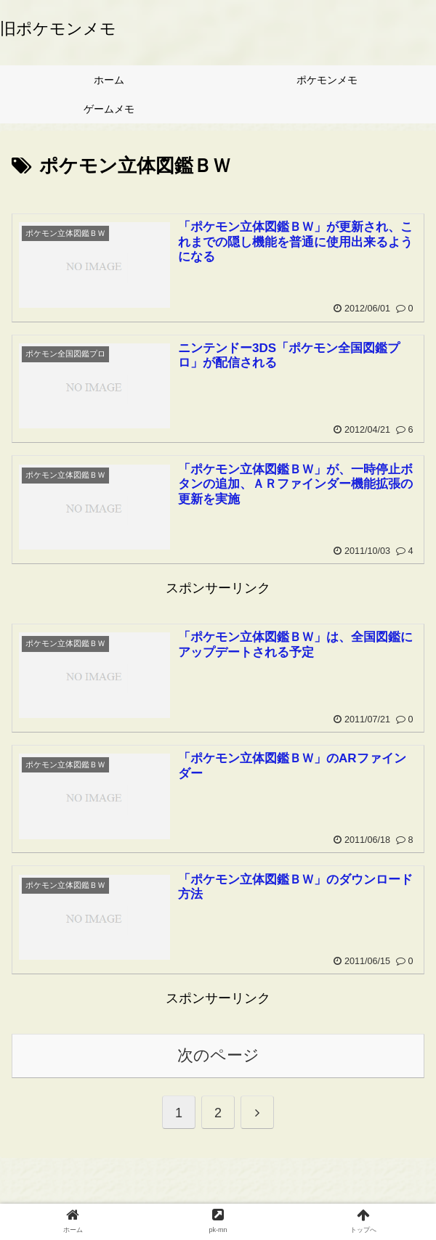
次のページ (218, 1055)
